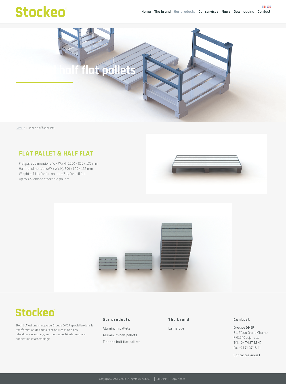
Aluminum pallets (116, 328)
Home (146, 11)
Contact (264, 11)
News (226, 11)
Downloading (244, 11)
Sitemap (161, 378)
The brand (162, 11)
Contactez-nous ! (246, 355)
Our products (184, 11)
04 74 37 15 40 (251, 342)
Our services (208, 11)
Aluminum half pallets (120, 335)
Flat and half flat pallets (121, 341)
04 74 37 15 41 (250, 347)
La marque (176, 328)
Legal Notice (178, 378)
